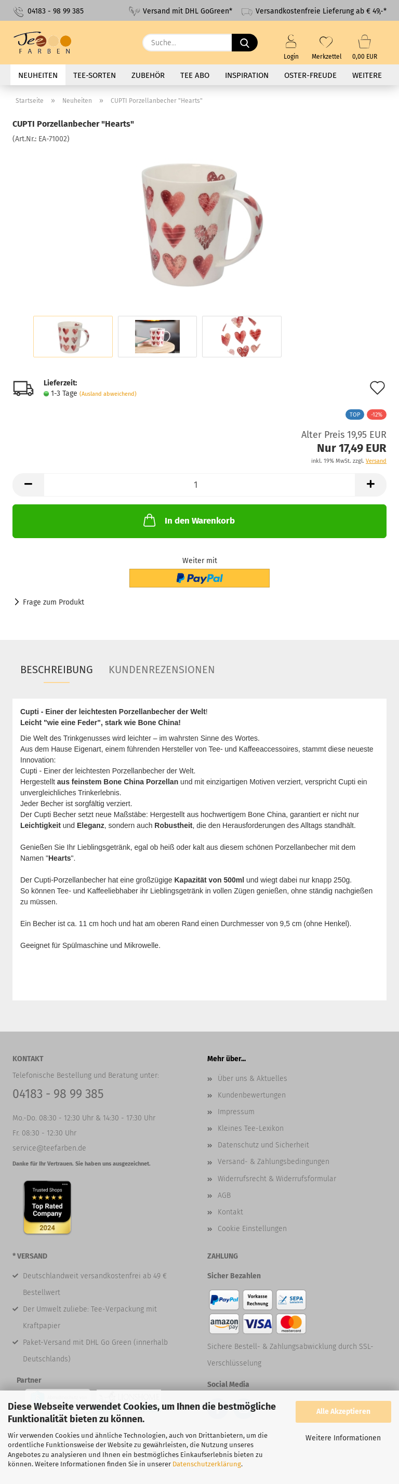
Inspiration (247, 75)
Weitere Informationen (343, 1438)
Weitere (367, 75)
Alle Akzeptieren (343, 1411)
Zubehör (148, 75)
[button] (28, 485)
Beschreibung (56, 669)
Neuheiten (38, 75)
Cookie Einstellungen (252, 1228)
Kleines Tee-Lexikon (251, 1128)
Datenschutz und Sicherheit (263, 1145)
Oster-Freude (310, 75)
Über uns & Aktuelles (252, 1078)
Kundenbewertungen (252, 1095)
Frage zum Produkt (53, 602)
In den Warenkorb (188, 520)
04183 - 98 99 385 (48, 11)
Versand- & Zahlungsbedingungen (273, 1161)
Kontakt (230, 1212)
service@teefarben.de (49, 1148)
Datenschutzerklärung (206, 1464)
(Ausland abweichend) (108, 394)
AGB (224, 1195)
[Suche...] (245, 42)
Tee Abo (194, 75)
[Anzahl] (199, 485)
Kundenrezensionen (162, 669)
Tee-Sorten (94, 75)
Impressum (236, 1111)
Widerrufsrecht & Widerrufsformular (277, 1178)
